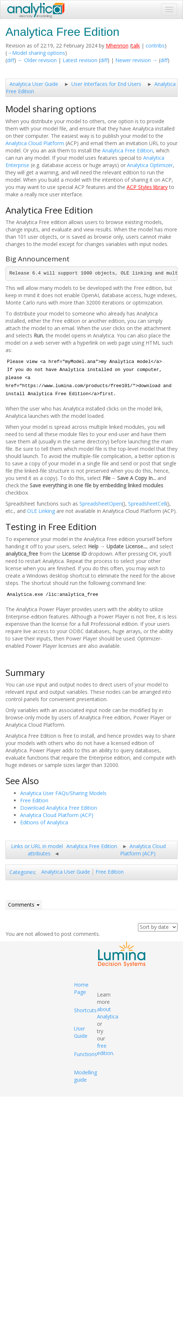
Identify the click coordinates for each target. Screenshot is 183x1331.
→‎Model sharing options (36, 52)
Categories (22, 872)
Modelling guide (85, 1076)
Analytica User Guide (34, 83)
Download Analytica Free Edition (58, 807)
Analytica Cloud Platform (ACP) (56, 815)
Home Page (81, 988)
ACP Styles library (147, 187)
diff (10, 60)
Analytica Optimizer (150, 165)
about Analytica (107, 1013)
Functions (85, 1054)
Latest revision (80, 60)
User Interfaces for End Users (106, 83)
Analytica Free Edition (127, 150)
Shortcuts (85, 1010)
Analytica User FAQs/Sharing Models (63, 793)
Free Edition (34, 800)
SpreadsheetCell (147, 503)
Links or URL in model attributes (37, 850)
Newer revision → (136, 60)
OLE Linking (41, 510)
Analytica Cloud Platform (34, 143)
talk (135, 45)
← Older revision (37, 60)
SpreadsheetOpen (100, 503)
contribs (155, 45)
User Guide (80, 1032)
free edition (105, 1049)
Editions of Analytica (44, 822)
